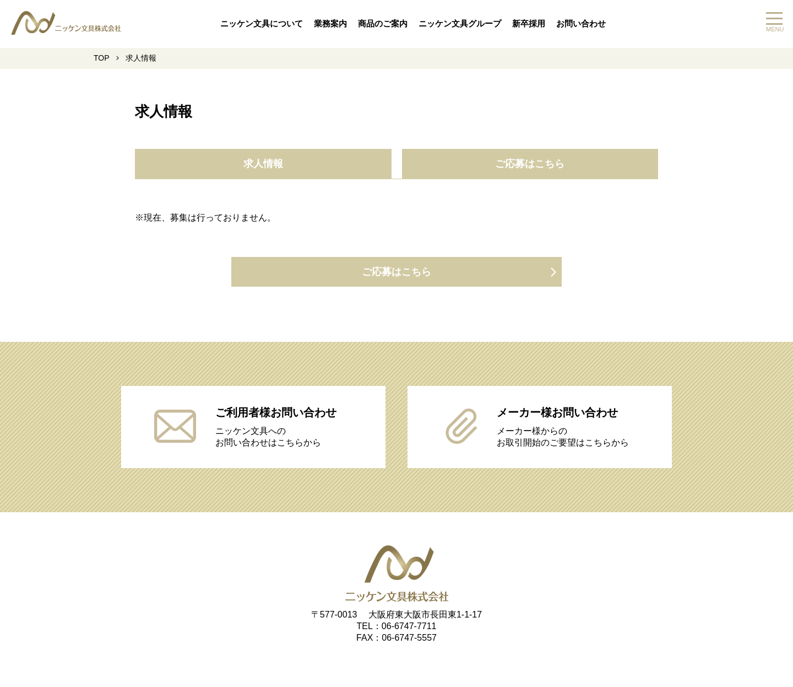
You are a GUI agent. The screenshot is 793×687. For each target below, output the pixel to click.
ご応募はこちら (529, 163)
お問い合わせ (581, 23)
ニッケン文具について (261, 23)
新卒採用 (528, 23)
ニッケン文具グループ (460, 23)
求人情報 (263, 163)
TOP (102, 57)
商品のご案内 (383, 23)
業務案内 (330, 23)
